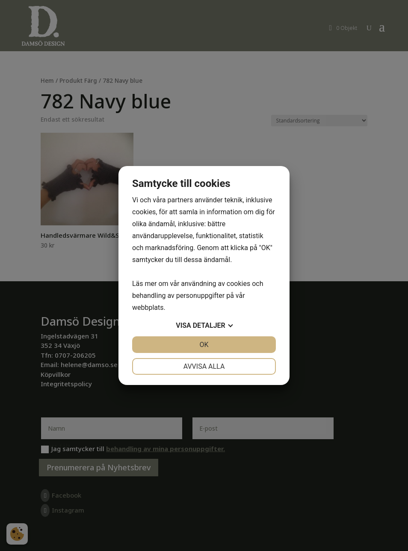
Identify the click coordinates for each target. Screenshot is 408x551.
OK (203, 345)
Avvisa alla (204, 366)
